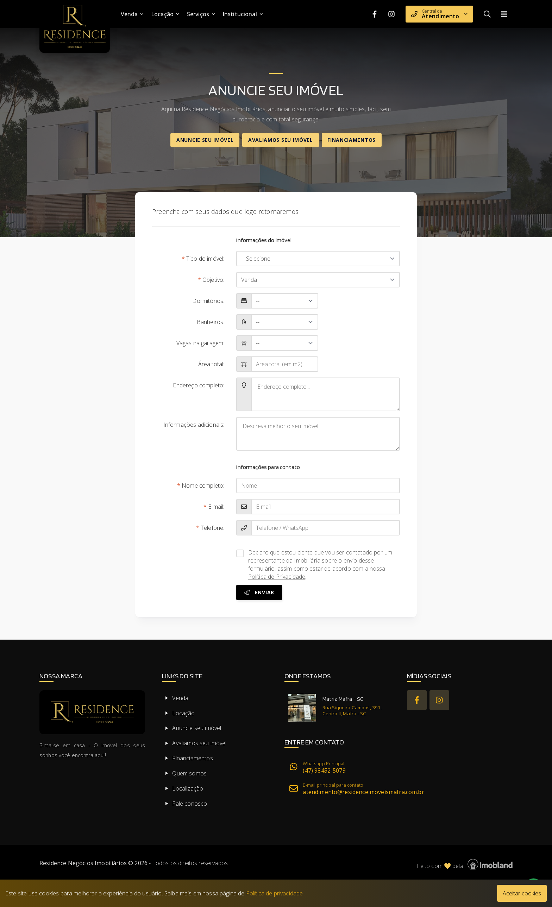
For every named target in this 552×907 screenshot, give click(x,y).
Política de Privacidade (277, 577)
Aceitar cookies (522, 893)
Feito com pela (465, 865)
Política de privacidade (274, 893)
